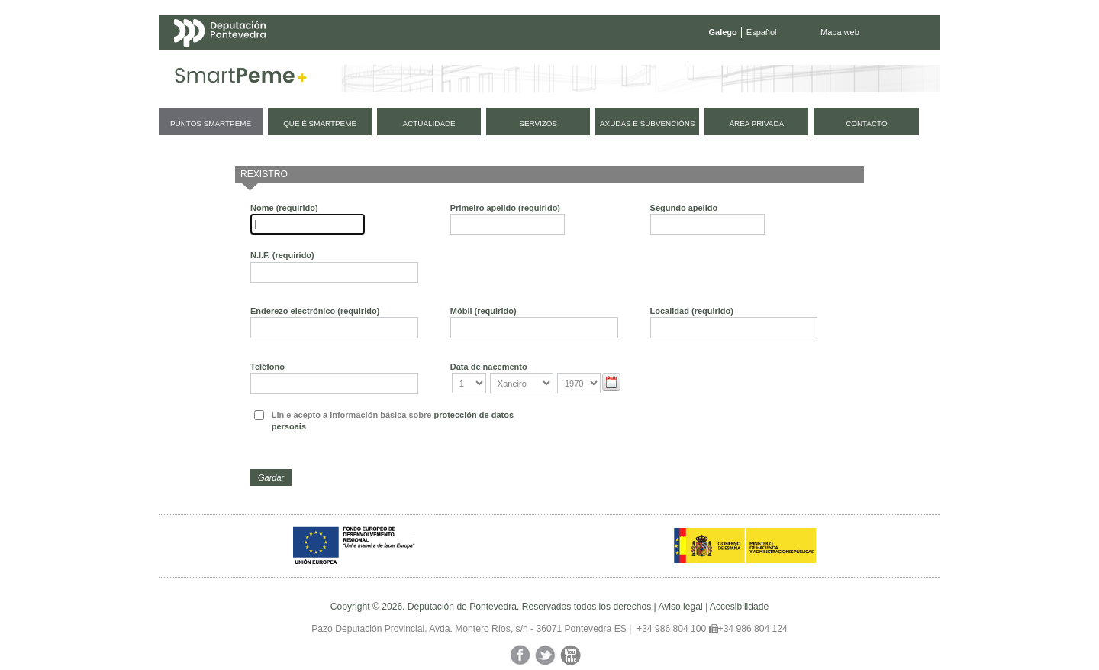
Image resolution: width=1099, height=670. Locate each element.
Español (761, 32)
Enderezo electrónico (314, 311)
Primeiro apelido (505, 207)
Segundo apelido (684, 207)
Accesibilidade (739, 606)
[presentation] (662, 431)
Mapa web (839, 32)
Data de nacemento (488, 366)
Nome (284, 207)
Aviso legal (680, 606)
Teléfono (267, 366)
